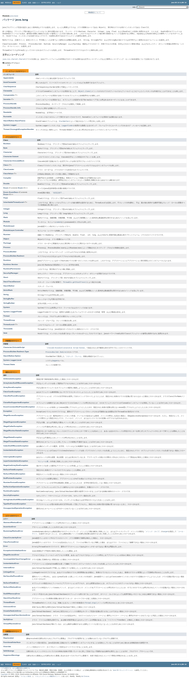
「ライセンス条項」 (25, 676)
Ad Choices (85, 676)
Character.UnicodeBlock (13, 161)
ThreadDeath (9, 602)
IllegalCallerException (12, 426)
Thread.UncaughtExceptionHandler (18, 129)
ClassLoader (8, 169)
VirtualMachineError (12, 624)
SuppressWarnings (11, 655)
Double (6, 183)
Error (5, 546)
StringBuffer (8, 299)
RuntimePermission (11, 269)
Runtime (7, 260)
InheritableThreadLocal (13, 202)
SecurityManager (10, 273)
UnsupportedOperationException (17, 508)
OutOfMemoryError (11, 594)
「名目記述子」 (57, 193)
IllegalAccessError (11, 555)
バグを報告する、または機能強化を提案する (15, 668)
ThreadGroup (9, 320)
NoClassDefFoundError (13, 576)
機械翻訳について (94, 12)
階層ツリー (36, 3)
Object (6, 239)
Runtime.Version (10, 264)
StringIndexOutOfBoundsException (18, 500)
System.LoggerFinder (12, 312)
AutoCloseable (9, 82)
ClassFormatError (11, 542)
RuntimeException (11, 491)
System (6, 307)
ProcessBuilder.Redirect (13, 256)
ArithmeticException (12, 379)
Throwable (8, 329)
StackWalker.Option (12, 356)
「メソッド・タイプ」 (152, 531)
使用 (29, 3)
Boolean (6, 144)
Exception (7, 411)
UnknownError (9, 607)
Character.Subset (10, 156)
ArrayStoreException (12, 387)
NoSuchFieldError (11, 583)
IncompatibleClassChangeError (16, 559)
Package (7, 243)
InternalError (9, 568)
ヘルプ (59, 3)
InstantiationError (11, 563)
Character (7, 152)
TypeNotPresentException (14, 504)
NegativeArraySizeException (15, 465)
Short (5, 277)
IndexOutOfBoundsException (15, 446)
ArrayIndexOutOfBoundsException (18, 383)
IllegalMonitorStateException (16, 431)
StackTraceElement (11, 282)
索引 (53, 3)
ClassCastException (12, 392)
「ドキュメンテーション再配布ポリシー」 (47, 676)
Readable (7, 112)
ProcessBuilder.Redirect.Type (16, 351)
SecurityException (11, 495)
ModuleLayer (9, 226)
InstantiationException (13, 450)
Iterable (6, 99)
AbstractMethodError (12, 522)
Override (7, 646)
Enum (5, 188)
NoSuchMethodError (12, 587)
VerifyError (8, 619)
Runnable (7, 116)
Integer (6, 209)
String (6, 294)
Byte (5, 148)
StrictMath (8, 290)
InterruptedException (12, 457)
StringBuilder (9, 303)
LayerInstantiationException (15, 461)
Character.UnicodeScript (14, 347)
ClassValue (8, 174)
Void (5, 333)
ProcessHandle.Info (12, 108)
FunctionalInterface (11, 642)
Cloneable (7, 91)
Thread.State (9, 364)
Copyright (4, 674)
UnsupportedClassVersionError (16, 615)
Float (5, 198)
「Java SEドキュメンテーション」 (123, 670)
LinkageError (9, 572)
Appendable (8, 78)
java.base (14, 16)
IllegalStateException (12, 437)
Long (5, 213)
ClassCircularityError (12, 538)
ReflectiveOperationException (16, 487)
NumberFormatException (14, 482)
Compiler (7, 178)
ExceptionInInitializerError (14, 550)
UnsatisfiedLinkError (12, 611)
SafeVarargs (8, 651)
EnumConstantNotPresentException (19, 407)
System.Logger (10, 125)
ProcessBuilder (10, 252)
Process (6, 247)
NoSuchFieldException (13, 470)
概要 (2, 3)
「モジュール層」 (43, 461)
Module (8, 2)
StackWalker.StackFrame (14, 121)
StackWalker (8, 286)
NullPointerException (12, 478)
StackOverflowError (11, 598)
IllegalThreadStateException (15, 441)
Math (5, 217)
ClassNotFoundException (14, 396)
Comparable (8, 95)
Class (5, 165)
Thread (6, 316)
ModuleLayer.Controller (13, 230)
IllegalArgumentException (14, 422)
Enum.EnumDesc (10, 192)
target (165, 531)
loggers (55, 361)
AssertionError (9, 527)
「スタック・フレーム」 (74, 356)
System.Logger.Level (12, 360)
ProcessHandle (10, 104)
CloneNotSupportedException (16, 402)
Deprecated (46, 2)
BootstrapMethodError (13, 531)
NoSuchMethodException (14, 474)
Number (6, 234)
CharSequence (9, 86)
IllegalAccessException (13, 415)
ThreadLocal (8, 324)
